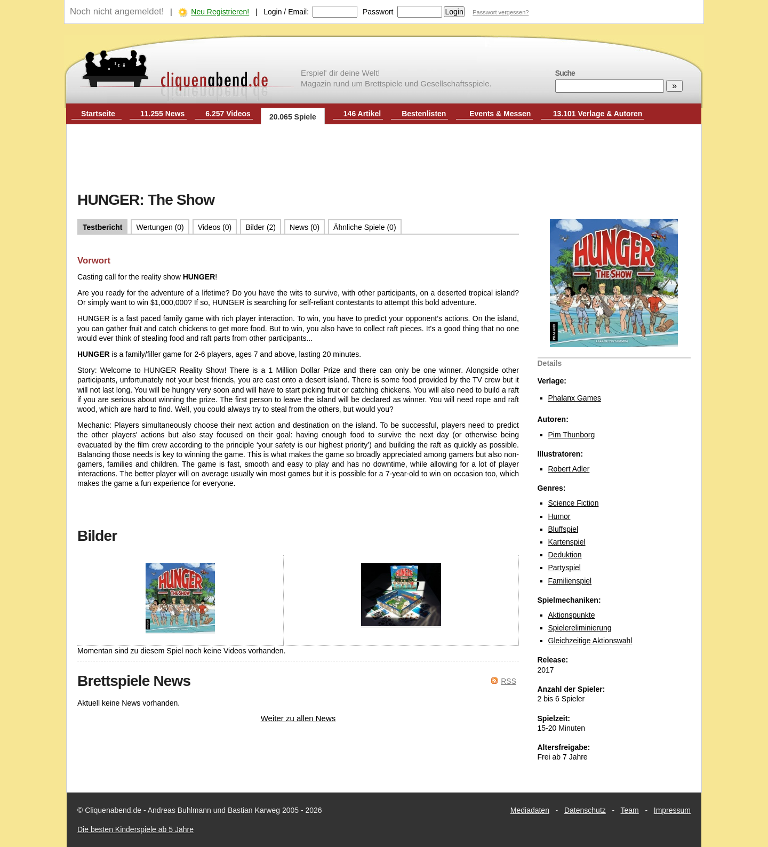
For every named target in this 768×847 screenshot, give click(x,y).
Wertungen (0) (159, 227)
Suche (565, 73)
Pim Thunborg (571, 434)
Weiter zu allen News (298, 718)
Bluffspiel (563, 529)
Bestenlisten (424, 113)
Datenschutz (585, 810)
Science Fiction (573, 503)
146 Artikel (362, 113)
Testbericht (102, 227)
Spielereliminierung (580, 628)
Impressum (672, 810)
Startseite (98, 113)
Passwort (378, 11)
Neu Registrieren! (220, 11)
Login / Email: (286, 11)
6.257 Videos (228, 113)
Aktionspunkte (571, 615)
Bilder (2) (260, 227)
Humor (559, 516)
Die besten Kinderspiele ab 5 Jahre (135, 829)
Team (630, 810)
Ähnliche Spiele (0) (364, 227)
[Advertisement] (384, 159)
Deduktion (565, 554)
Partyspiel (564, 567)
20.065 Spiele (292, 117)
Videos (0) (215, 227)
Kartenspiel (567, 542)
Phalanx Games (575, 398)
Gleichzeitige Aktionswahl (590, 640)
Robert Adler (569, 469)
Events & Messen (500, 113)
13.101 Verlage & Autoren (598, 113)
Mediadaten (529, 810)
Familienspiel (570, 581)
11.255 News (162, 113)
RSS (508, 681)
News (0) (304, 227)
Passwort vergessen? (501, 12)
